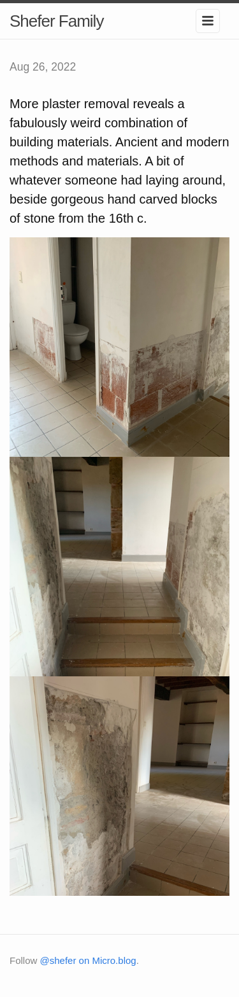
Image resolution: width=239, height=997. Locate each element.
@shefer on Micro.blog (88, 960)
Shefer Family (56, 21)
